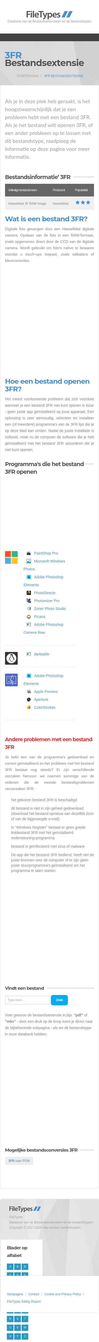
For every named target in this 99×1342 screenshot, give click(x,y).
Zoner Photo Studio (50, 609)
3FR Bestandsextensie (63, 76)
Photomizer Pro (46, 601)
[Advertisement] (49, 320)
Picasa (39, 616)
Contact (33, 1294)
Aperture (41, 699)
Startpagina (28, 76)
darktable (41, 654)
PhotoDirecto (44, 593)
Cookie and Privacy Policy (62, 1294)
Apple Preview (46, 691)
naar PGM (19, 1161)
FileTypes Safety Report (24, 1301)
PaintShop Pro (46, 553)
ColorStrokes (44, 707)
